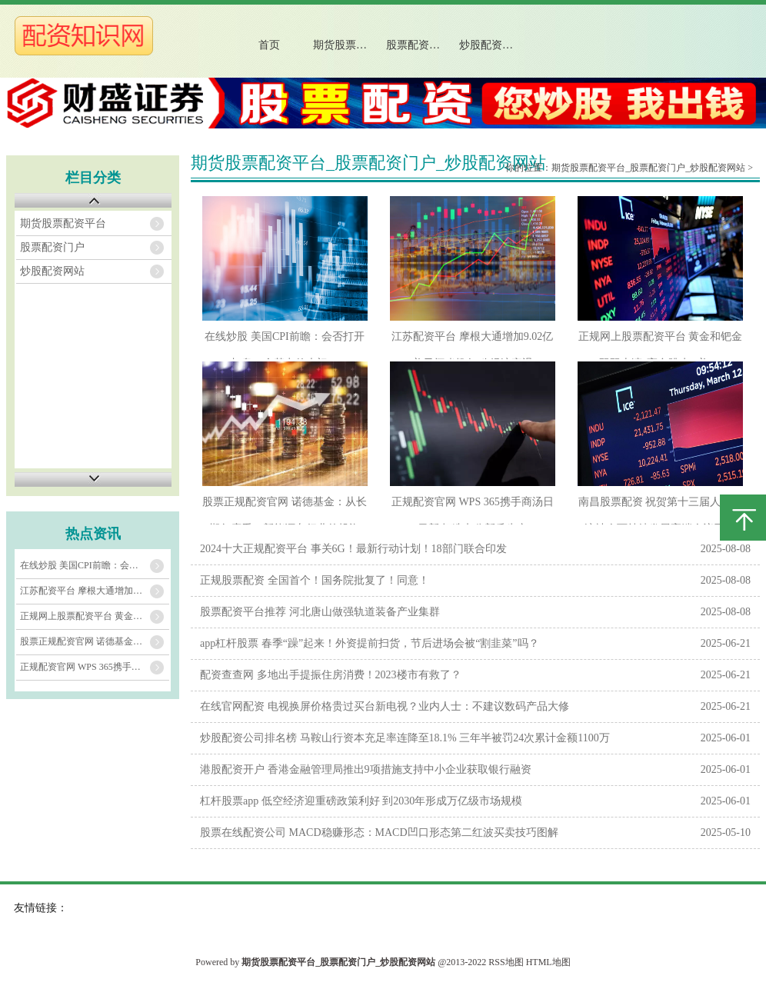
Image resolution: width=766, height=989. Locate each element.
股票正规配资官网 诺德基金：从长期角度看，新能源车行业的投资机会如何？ (94, 641)
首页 (269, 45)
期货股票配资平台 (352, 45)
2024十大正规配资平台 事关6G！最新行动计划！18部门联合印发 (353, 548)
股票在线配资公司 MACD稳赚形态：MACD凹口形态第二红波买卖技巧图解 (379, 832)
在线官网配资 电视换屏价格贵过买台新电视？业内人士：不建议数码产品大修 (384, 706)
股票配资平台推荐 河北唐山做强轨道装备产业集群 (320, 612)
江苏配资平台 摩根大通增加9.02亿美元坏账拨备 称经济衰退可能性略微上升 (94, 590)
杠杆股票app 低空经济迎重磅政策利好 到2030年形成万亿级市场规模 (361, 801)
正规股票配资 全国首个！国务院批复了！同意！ (314, 580)
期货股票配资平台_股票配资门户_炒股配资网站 (648, 167)
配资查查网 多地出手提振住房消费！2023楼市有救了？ (330, 675)
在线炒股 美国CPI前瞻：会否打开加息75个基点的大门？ (94, 565)
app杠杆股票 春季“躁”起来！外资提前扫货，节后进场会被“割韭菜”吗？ (369, 643)
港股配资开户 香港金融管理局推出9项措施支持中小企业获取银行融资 (365, 769)
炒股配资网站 (491, 45)
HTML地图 (548, 962)
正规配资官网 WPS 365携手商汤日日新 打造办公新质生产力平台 (94, 666)
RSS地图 (505, 962)
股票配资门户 (418, 45)
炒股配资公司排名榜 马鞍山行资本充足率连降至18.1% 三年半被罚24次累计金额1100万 (405, 738)
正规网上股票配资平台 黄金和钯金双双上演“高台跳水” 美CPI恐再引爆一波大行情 (94, 616)
